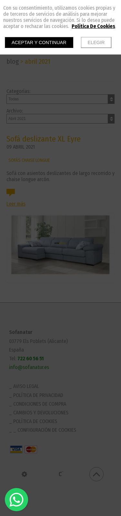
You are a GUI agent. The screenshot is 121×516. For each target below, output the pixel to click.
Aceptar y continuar (39, 42)
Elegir (96, 42)
